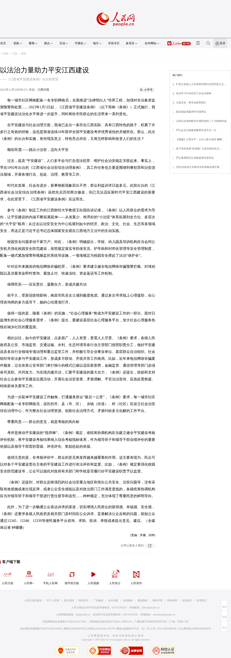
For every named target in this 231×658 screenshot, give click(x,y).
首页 (3, 43)
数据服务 (143, 600)
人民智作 (136, 576)
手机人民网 (50, 576)
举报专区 (114, 43)
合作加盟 (113, 600)
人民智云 (114, 576)
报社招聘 (69, 600)
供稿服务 (128, 600)
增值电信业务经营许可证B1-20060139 (110, 621)
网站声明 (157, 600)
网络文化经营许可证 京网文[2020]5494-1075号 (89, 628)
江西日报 (43, 89)
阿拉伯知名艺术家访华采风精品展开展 (197, 167)
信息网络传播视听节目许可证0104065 (41, 628)
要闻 (23, 53)
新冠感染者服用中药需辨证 (191, 111)
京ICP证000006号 (166, 628)
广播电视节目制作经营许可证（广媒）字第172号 (161, 621)
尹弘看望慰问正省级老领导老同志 (195, 158)
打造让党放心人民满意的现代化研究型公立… (201, 84)
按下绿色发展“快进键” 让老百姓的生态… (199, 148)
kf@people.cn (83, 614)
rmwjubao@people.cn (164, 614)
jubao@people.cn (151, 607)
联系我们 (202, 600)
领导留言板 (72, 576)
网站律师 (172, 600)
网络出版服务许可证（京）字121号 (136, 628)
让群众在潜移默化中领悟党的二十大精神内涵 (201, 121)
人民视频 (93, 576)
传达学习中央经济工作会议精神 (193, 93)
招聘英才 (84, 600)
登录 (222, 43)
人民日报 (7, 576)
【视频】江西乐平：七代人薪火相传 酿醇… (200, 139)
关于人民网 (53, 600)
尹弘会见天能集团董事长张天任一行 (196, 130)
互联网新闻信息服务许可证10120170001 (64, 621)
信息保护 (187, 600)
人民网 (4, 53)
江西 (14, 53)
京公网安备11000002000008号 (194, 628)
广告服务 (98, 600)
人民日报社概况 (33, 600)
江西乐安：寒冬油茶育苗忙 (191, 102)
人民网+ (29, 576)
